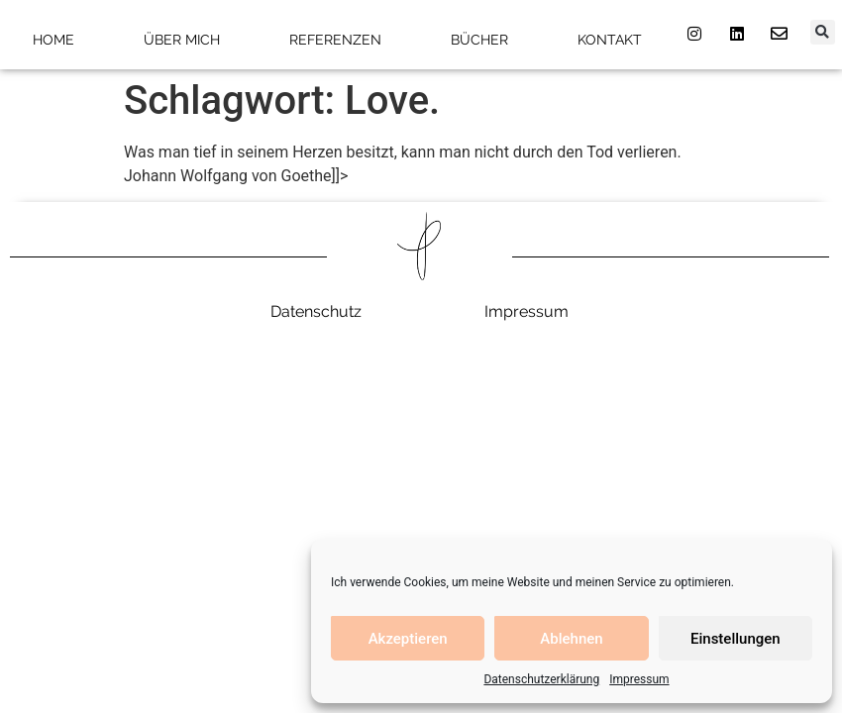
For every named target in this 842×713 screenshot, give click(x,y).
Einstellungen (735, 639)
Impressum (639, 679)
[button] (822, 32)
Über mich (182, 40)
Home (53, 40)
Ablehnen (571, 639)
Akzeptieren (408, 639)
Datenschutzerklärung (541, 679)
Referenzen (335, 40)
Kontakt (610, 40)
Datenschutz (316, 311)
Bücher (479, 40)
